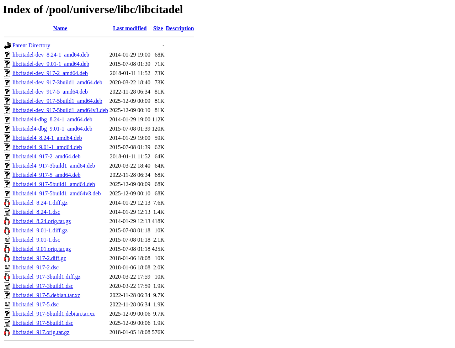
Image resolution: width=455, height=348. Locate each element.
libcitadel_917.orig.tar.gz (40, 332)
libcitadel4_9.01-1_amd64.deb (47, 147)
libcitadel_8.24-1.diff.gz (40, 203)
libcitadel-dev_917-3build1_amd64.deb (57, 82)
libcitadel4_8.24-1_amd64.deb (47, 138)
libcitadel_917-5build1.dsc (42, 323)
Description (180, 28)
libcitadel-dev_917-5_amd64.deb (50, 92)
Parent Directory (31, 45)
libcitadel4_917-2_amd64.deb (46, 156)
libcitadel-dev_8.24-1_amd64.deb (50, 55)
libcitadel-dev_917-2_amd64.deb (50, 73)
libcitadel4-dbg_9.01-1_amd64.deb (52, 129)
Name (60, 28)
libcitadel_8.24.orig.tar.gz (41, 221)
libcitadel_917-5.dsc (35, 304)
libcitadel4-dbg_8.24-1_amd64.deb (52, 119)
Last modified (130, 28)
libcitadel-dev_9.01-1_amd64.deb (50, 64)
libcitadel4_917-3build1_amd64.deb (53, 166)
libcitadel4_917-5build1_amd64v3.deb (56, 193)
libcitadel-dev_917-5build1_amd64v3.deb (60, 110)
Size (158, 28)
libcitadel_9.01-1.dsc (36, 240)
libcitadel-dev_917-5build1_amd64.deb (57, 101)
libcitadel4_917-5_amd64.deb (46, 175)
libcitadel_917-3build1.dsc (42, 286)
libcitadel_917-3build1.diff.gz (46, 277)
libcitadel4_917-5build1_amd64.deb (53, 184)
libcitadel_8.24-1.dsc (36, 212)
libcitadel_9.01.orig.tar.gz (41, 249)
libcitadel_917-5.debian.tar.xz (46, 295)
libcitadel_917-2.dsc (35, 267)
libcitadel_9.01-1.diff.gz (40, 230)
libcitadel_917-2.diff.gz (39, 258)
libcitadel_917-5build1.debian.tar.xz (53, 314)
